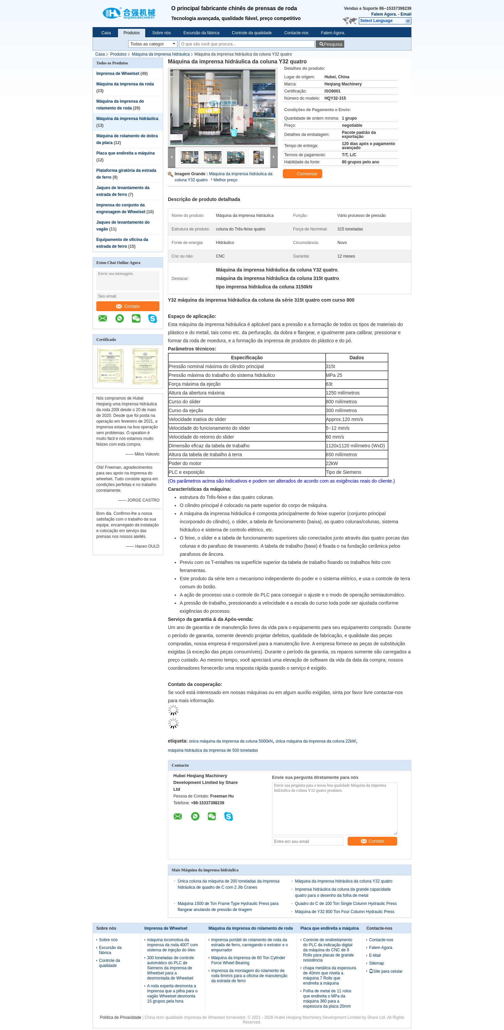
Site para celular (386, 971)
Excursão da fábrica (201, 33)
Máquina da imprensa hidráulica (161, 54)
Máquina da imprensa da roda (125, 84)
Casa (106, 33)
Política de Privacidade (120, 1017)
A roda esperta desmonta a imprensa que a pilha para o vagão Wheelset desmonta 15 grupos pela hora (172, 994)
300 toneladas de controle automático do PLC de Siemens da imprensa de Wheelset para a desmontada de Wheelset (170, 968)
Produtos (131, 33)
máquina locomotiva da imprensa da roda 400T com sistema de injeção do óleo (172, 944)
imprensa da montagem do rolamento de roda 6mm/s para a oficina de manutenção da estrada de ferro (249, 975)
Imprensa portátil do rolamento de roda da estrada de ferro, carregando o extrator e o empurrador (249, 944)
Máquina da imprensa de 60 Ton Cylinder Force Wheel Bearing (248, 960)
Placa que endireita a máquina (125, 153)
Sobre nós (161, 33)
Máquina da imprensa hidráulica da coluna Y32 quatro (343, 881)
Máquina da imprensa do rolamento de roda (251, 928)
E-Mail (375, 955)
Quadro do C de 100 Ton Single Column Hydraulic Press (346, 903)
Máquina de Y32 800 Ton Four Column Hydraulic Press (344, 911)
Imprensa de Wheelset (117, 73)
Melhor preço (225, 180)
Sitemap (376, 963)
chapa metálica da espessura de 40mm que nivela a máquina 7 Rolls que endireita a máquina (329, 976)
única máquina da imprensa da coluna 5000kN (231, 741)
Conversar (303, 173)
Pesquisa (333, 44)
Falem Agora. (384, 14)
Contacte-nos (296, 33)
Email (406, 14)
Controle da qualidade (252, 33)
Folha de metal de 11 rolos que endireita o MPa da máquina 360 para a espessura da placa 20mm (327, 999)
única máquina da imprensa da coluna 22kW (316, 741)
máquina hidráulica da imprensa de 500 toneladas (213, 750)
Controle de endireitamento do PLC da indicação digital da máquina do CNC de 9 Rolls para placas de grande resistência (328, 950)
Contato (128, 306)
